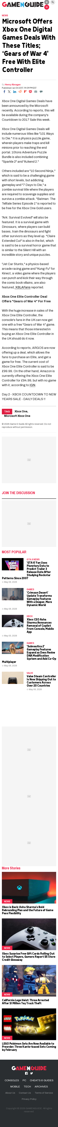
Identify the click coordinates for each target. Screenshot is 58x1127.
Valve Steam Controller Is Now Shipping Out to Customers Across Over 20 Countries (41, 680)
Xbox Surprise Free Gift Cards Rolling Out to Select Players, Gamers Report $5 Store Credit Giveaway (28, 956)
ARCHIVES (41, 1086)
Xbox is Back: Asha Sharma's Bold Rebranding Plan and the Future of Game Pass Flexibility (27, 910)
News (5, 15)
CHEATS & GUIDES (41, 1080)
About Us (10, 1093)
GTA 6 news (33, 559)
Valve (30, 673)
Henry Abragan (13, 84)
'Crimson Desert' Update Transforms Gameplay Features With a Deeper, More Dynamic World (39, 599)
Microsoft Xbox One (17, 416)
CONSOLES (12, 1080)
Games (30, 589)
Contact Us (25, 1093)
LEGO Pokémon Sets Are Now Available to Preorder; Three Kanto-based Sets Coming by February (29, 1046)
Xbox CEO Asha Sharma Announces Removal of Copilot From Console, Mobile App (40, 625)
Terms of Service (44, 1093)
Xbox (30, 616)
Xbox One (21, 411)
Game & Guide (17, 424)
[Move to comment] (41, 91)
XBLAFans (22, 287)
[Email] (35, 91)
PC (24, 1080)
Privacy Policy (29, 1099)
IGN (32, 385)
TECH (27, 1086)
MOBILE (15, 1086)
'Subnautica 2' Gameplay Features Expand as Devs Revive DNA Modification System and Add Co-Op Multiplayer (29, 653)
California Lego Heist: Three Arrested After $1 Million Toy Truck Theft (25, 1001)
